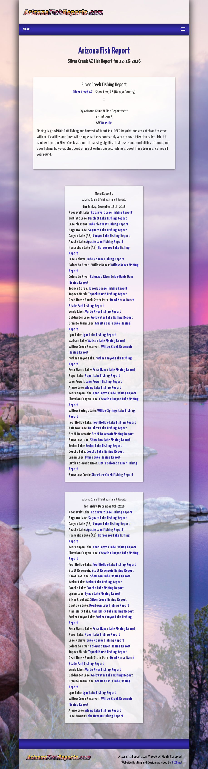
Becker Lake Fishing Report (104, 446)
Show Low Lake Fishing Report (110, 440)
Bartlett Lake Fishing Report (107, 218)
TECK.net (177, 762)
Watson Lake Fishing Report (106, 341)
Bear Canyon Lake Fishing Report (114, 393)
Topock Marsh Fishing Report (107, 294)
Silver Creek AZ (82, 92)
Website (106, 123)
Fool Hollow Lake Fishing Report (114, 423)
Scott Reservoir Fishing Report (113, 434)
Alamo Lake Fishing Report (103, 388)
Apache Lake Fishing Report (104, 242)
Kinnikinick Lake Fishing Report (113, 611)
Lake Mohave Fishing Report (105, 259)
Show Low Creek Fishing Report (112, 475)
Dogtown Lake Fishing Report (109, 606)
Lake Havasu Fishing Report (104, 716)
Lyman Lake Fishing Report (103, 457)
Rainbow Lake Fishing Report (107, 428)
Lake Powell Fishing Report (104, 382)
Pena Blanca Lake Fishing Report (114, 370)
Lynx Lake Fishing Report (99, 335)
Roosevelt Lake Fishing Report (111, 213)
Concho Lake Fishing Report (105, 452)
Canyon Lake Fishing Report (111, 236)
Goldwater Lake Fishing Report (112, 318)
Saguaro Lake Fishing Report (107, 230)
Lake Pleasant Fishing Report (108, 224)
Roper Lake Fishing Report (102, 376)
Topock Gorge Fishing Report (107, 289)
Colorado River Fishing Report (110, 646)
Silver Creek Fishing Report (108, 600)
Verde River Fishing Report (103, 312)
